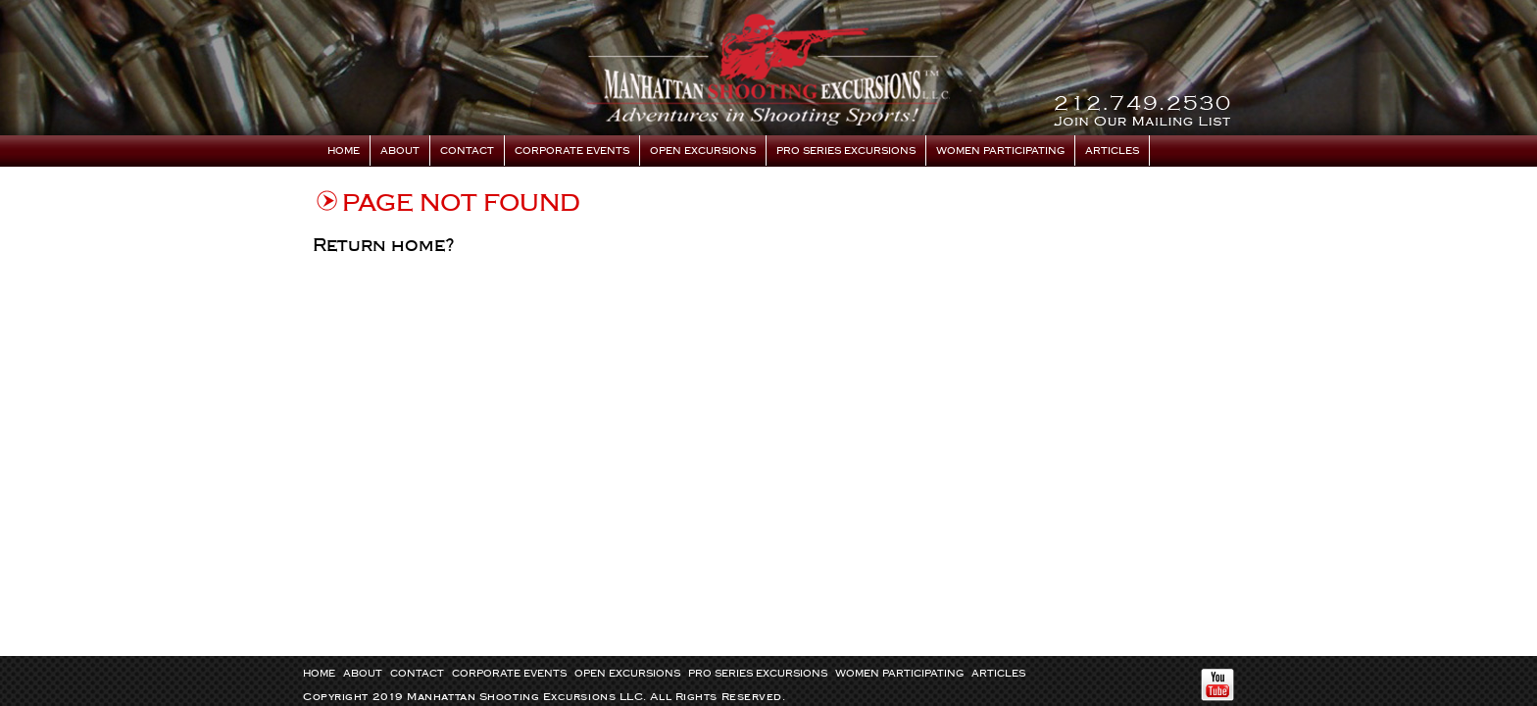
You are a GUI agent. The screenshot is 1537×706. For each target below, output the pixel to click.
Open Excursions (703, 151)
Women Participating (1000, 151)
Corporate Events (572, 151)
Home (343, 151)
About (400, 151)
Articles (1112, 151)
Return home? (384, 245)
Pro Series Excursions (846, 151)
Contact (467, 151)
